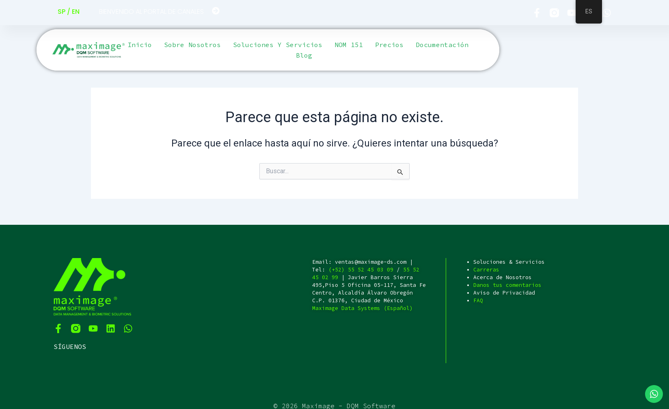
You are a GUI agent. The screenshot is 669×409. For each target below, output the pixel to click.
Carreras (486, 269)
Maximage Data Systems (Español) (362, 308)
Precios (389, 45)
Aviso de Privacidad (504, 292)
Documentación (442, 45)
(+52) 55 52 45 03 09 (360, 269)
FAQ (478, 300)
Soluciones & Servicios (509, 261)
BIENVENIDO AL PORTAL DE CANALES (151, 11)
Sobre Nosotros (192, 45)
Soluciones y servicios (277, 45)
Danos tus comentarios (507, 285)
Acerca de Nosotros (502, 277)
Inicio (139, 45)
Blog (304, 55)
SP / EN (69, 11)
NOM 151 (348, 45)
